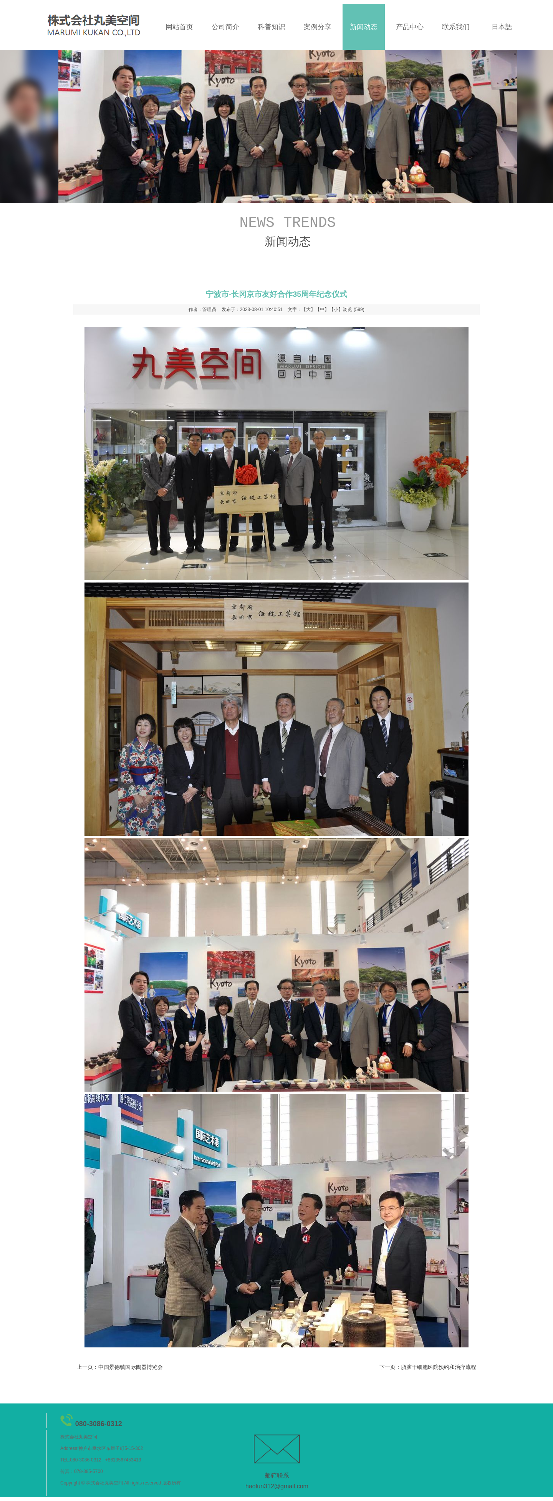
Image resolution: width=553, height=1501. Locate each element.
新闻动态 (363, 27)
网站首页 (179, 27)
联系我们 (456, 27)
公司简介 (225, 27)
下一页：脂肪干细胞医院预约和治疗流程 (427, 1367)
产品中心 (410, 27)
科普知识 (271, 27)
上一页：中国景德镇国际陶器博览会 (120, 1367)
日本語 (502, 27)
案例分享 (317, 27)
